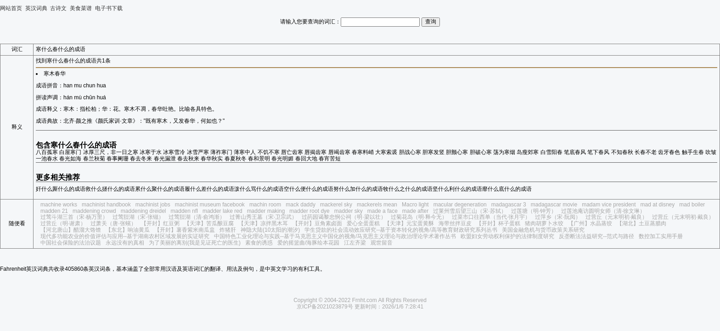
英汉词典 (36, 8)
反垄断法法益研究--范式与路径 (596, 236)
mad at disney (658, 204)
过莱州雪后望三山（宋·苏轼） (469, 211)
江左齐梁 (355, 243)
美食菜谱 (81, 8)
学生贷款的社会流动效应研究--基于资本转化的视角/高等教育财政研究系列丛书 (400, 230)
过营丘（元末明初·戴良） (616, 217)
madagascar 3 (508, 204)
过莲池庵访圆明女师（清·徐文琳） (603, 211)
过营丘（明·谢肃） (63, 223)
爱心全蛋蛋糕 (363, 223)
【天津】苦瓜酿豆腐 (209, 223)
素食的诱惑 (259, 243)
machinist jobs (152, 204)
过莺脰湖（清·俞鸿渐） (197, 217)
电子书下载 (109, 8)
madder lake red (222, 211)
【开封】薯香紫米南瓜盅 (184, 230)
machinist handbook (106, 204)
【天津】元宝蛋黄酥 (409, 223)
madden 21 (54, 211)
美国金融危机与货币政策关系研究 (543, 230)
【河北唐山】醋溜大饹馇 (70, 230)
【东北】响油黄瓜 (128, 230)
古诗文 (58, 8)
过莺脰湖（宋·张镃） (137, 217)
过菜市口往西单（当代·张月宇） (491, 217)
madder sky (348, 211)
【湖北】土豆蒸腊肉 (641, 223)
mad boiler (692, 204)
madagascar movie (554, 204)
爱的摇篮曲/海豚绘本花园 (308, 243)
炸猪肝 (227, 230)
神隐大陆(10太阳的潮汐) (270, 230)
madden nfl (184, 211)
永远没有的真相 (125, 243)
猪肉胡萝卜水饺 (544, 223)
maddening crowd (94, 211)
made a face (382, 211)
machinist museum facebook (210, 204)
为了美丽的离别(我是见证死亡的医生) (195, 243)
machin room (265, 204)
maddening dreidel (143, 211)
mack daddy (300, 204)
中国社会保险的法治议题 (70, 243)
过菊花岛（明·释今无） (419, 217)
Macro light (415, 204)
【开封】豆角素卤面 (317, 223)
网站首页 (11, 8)
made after (415, 211)
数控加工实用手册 (661, 236)
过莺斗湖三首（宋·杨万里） (74, 217)
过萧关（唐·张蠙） (113, 223)
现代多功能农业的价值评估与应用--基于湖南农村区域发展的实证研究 (124, 236)
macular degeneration (460, 204)
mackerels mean (377, 204)
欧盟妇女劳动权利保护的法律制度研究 (507, 236)
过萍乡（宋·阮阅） (557, 217)
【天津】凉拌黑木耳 (263, 223)
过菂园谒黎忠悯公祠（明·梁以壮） (344, 217)
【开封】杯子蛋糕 (498, 223)
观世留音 (382, 243)
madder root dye (309, 211)
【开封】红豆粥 (160, 223)
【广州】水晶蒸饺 (590, 223)
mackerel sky (336, 204)
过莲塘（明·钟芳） (534, 211)
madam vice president (609, 204)
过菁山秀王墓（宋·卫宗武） (263, 217)
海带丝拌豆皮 (455, 223)
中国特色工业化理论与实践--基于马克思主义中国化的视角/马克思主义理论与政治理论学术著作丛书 (335, 236)
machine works (58, 204)
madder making (266, 211)
